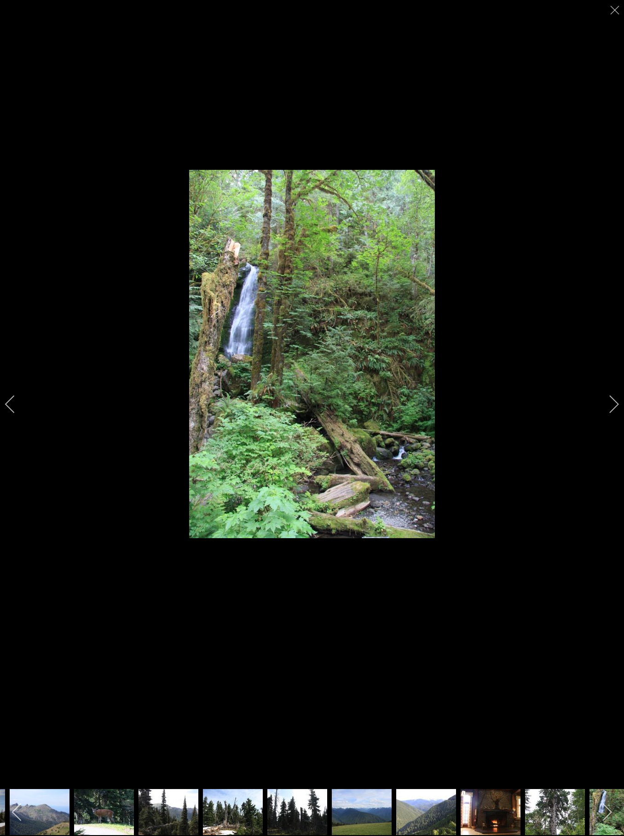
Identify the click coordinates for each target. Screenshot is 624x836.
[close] (615, 10)
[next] (608, 404)
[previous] (16, 404)
